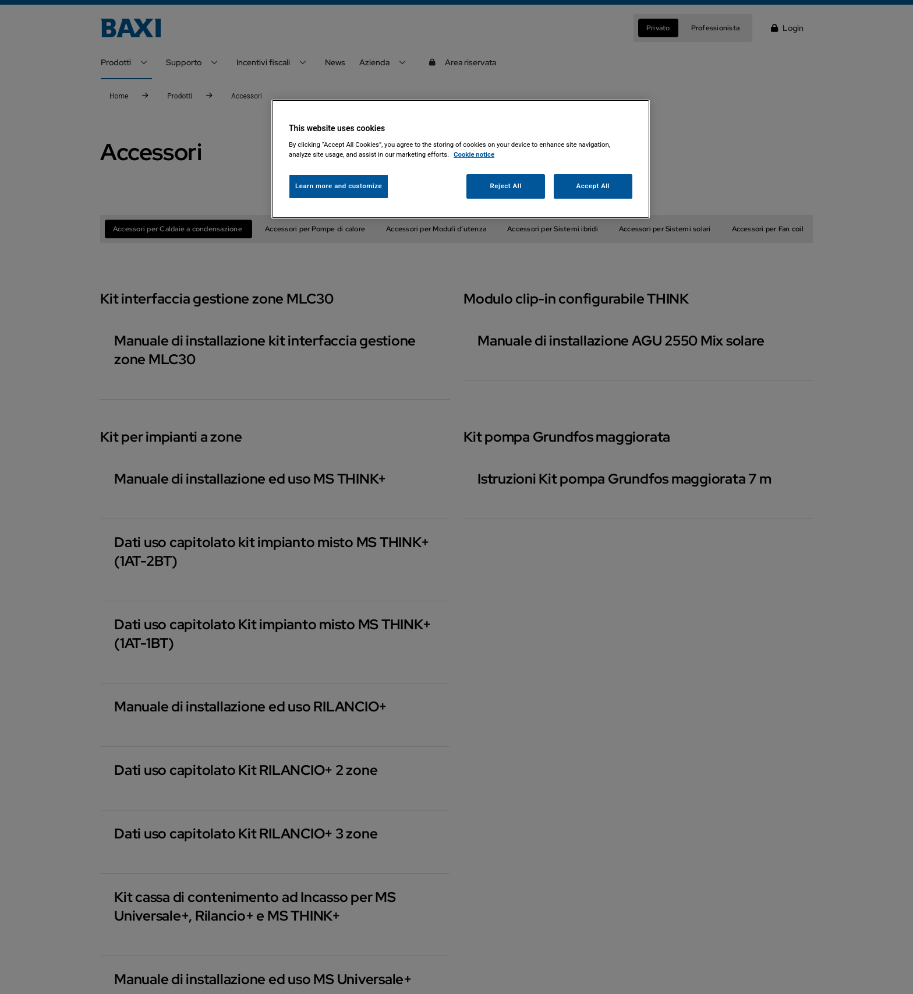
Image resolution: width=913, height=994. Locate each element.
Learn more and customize (338, 186)
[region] (460, 159)
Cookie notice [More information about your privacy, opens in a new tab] (474, 154)
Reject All (506, 186)
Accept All (593, 186)
